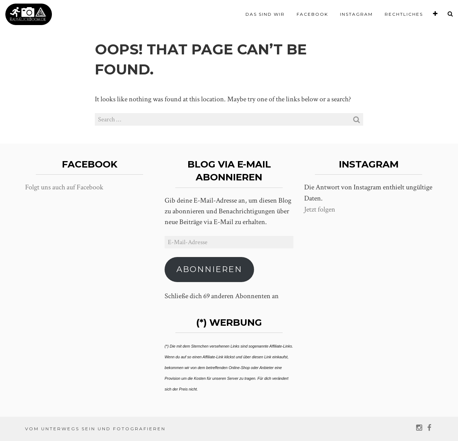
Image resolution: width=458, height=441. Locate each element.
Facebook (312, 14)
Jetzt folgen (319, 209)
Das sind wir (265, 14)
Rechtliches (404, 14)
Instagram (356, 14)
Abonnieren (209, 269)
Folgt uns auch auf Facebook (64, 187)
